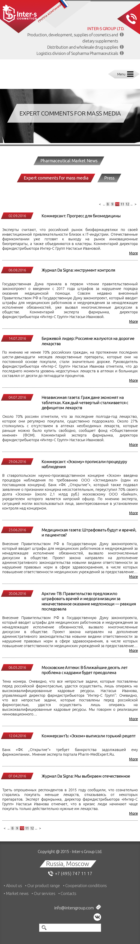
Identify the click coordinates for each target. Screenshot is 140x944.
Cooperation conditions (86, 885)
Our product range (43, 885)
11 (122, 204)
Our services (44, 893)
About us (14, 885)
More (133, 253)
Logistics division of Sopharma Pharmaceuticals (77, 53)
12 (127, 204)
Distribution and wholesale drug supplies (82, 47)
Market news (17, 893)
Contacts (68, 893)
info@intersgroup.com (74, 907)
